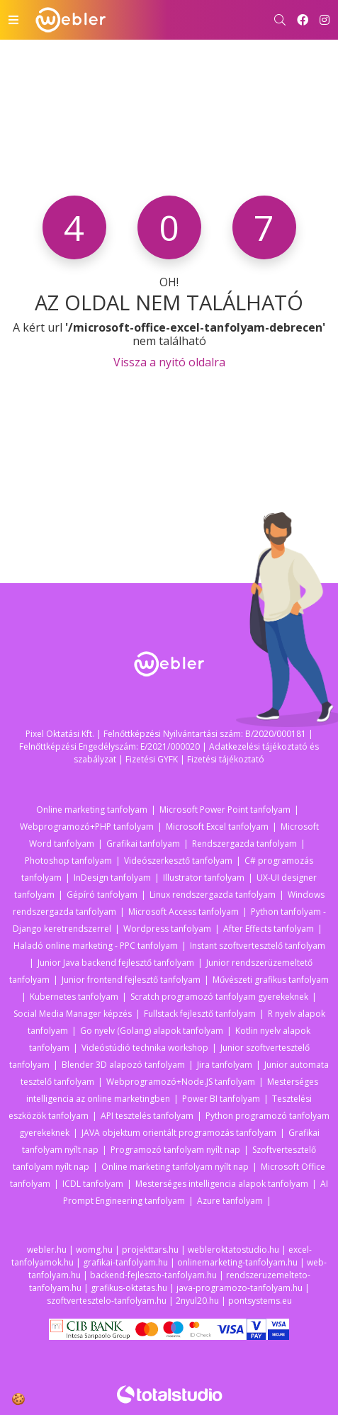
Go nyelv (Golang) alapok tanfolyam (151, 1031)
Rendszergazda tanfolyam (244, 844)
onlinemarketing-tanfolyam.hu (237, 1262)
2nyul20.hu (197, 1301)
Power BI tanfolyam (221, 1099)
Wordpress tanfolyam (167, 929)
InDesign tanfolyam (112, 878)
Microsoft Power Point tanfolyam (225, 810)
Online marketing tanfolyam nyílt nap (175, 1167)
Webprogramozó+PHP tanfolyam (87, 827)
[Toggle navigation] (13, 20)
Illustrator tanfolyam (203, 878)
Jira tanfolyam (224, 1065)
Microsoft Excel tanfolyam (217, 827)
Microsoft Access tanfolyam (183, 912)
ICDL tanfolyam (92, 1184)
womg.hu (94, 1250)
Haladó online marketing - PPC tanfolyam (95, 946)
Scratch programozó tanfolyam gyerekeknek (219, 997)
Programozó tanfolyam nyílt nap (175, 1150)
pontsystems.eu (260, 1301)
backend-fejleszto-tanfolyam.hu (153, 1275)
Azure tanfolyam (230, 1201)
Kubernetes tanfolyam (74, 997)
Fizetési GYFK (151, 759)
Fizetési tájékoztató (225, 759)
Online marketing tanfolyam (91, 810)
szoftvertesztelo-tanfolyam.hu (107, 1301)
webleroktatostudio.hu (233, 1250)
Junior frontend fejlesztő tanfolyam (131, 980)
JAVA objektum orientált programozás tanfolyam (178, 1133)
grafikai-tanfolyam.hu (125, 1262)
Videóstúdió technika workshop (144, 1048)
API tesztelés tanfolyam (147, 1116)
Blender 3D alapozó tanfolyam (123, 1065)
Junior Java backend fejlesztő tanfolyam (116, 963)
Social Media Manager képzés (72, 1014)
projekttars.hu (150, 1250)
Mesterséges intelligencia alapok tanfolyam (221, 1184)
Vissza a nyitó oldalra (169, 362)
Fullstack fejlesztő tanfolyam (200, 1014)
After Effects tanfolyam (268, 929)
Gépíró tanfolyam (102, 895)
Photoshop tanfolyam (68, 861)
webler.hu (47, 1250)
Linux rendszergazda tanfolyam (213, 895)
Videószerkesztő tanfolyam (178, 861)
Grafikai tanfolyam (143, 844)
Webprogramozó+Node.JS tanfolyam (180, 1082)
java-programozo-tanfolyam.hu (239, 1288)
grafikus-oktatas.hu (129, 1288)
